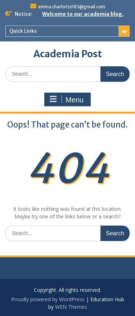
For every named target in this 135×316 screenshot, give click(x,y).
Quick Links (23, 31)
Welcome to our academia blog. (82, 14)
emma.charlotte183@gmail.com (71, 6)
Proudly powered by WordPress (48, 299)
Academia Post (67, 54)
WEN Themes (71, 306)
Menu (67, 99)
